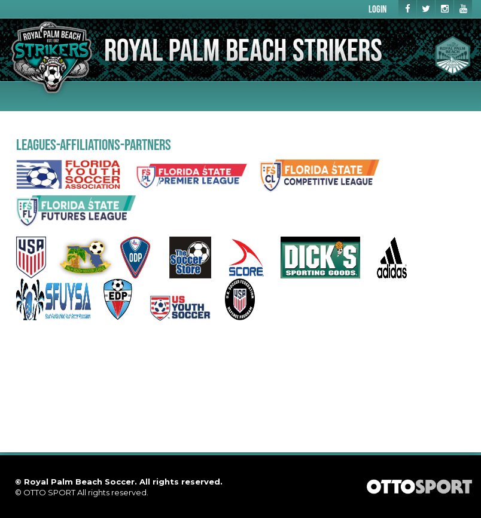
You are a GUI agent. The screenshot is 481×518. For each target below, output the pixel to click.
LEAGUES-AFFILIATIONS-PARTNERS (93, 144)
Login (377, 8)
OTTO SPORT (49, 492)
